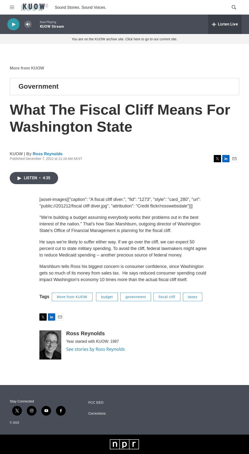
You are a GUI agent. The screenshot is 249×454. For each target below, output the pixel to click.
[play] (13, 24)
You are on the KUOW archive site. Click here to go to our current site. (124, 39)
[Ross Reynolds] (50, 345)
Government (38, 86)
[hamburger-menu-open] (12, 7)
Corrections (97, 413)
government (135, 297)
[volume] (28, 24)
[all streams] (225, 24)
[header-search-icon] (234, 7)
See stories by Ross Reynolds (95, 349)
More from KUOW (27, 68)
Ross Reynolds (47, 154)
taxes (192, 297)
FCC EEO (95, 402)
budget (107, 297)
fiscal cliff (167, 297)
